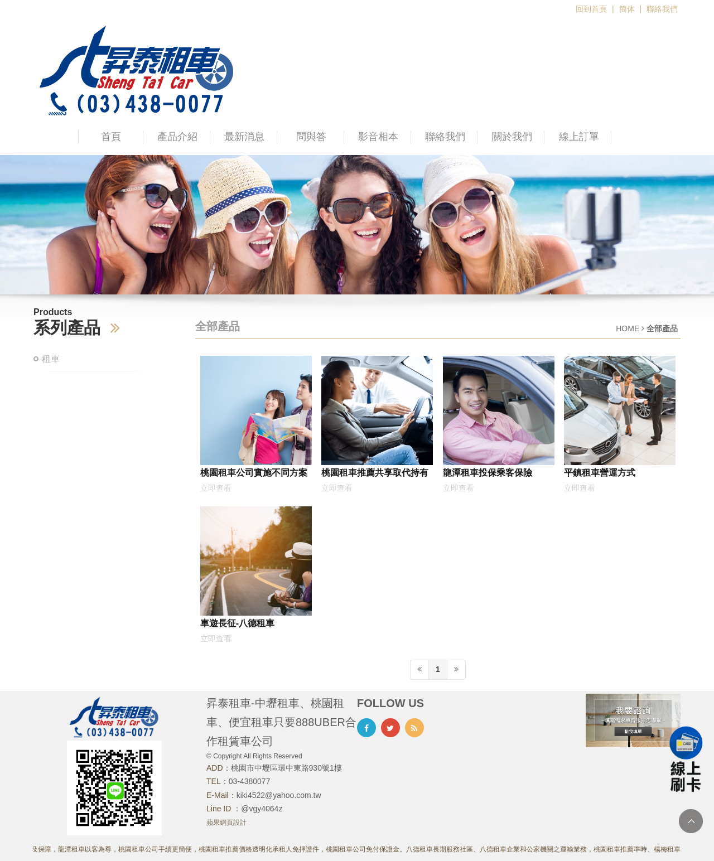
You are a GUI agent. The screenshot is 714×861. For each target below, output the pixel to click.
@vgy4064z (261, 808)
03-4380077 (250, 781)
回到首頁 (591, 8)
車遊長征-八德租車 (237, 623)
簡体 (627, 8)
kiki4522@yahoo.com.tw (279, 795)
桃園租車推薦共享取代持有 (374, 472)
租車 (51, 359)
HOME (627, 328)
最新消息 (244, 136)
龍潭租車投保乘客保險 (487, 472)
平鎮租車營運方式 (599, 472)
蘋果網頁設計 (226, 822)
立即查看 (215, 487)
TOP (691, 821)
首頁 (111, 136)
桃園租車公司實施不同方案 (253, 472)
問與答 (311, 136)
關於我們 (512, 136)
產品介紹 (177, 136)
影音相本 (378, 136)
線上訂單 (579, 136)
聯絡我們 (662, 8)
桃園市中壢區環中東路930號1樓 (286, 767)
